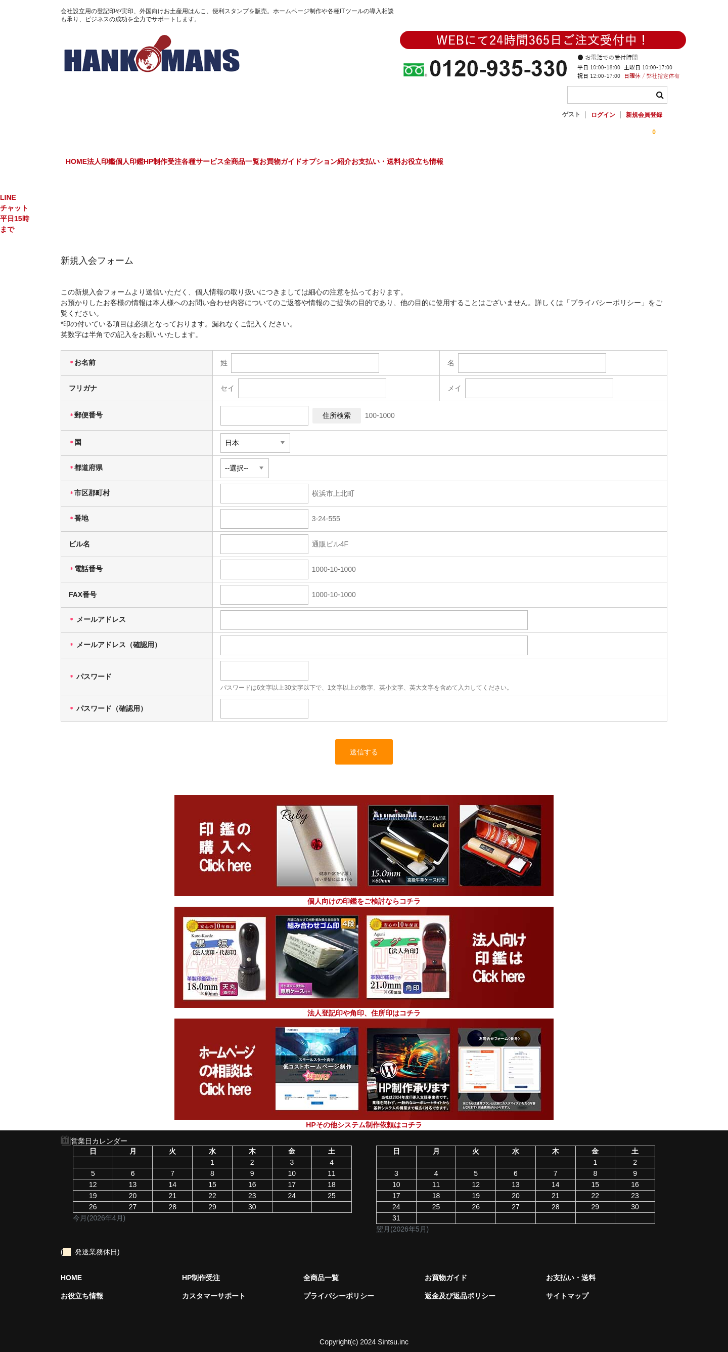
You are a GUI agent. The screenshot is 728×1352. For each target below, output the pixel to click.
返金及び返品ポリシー (460, 1288)
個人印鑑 (176, 163)
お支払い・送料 (547, 163)
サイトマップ (567, 1288)
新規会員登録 (644, 114)
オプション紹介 (477, 163)
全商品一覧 (351, 163)
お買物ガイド (410, 163)
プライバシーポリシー (338, 1288)
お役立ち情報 (614, 163)
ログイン (603, 114)
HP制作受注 (230, 163)
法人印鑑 (127, 163)
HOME (82, 163)
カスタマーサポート (214, 1288)
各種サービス (291, 163)
